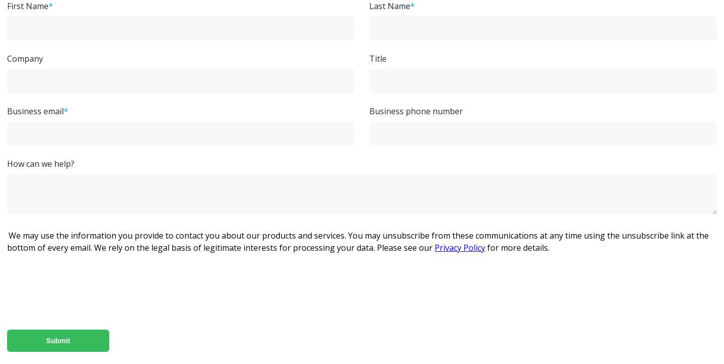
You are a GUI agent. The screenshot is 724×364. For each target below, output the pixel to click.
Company (25, 58)
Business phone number (416, 111)
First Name (28, 6)
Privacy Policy (460, 247)
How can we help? (40, 163)
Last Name (389, 6)
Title (378, 58)
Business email (35, 111)
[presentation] (439, 297)
